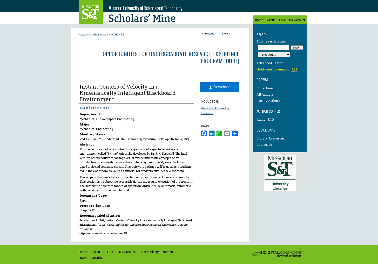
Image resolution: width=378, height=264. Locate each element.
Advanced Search (269, 63)
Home (82, 34)
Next (225, 33)
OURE (114, 34)
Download (220, 87)
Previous (209, 33)
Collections (265, 88)
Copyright (97, 257)
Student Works (98, 34)
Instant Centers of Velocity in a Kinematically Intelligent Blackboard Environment (128, 93)
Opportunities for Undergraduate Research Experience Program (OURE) (171, 57)
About (97, 252)
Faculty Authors (268, 100)
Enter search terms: (271, 41)
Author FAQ (265, 119)
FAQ (110, 252)
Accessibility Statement (157, 252)
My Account (127, 252)
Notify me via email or (276, 69)
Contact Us (264, 144)
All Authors (265, 94)
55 (122, 34)
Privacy (83, 257)
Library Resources (270, 138)
